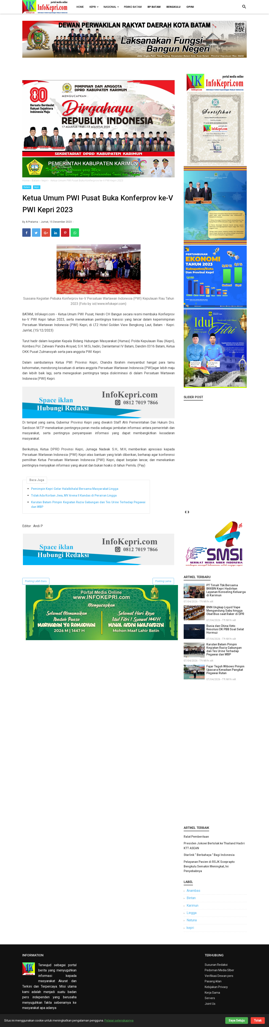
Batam (27, 187)
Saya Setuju (237, 1020)
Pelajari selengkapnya (118, 1020)
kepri (36, 187)
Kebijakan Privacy (216, 987)
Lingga (191, 913)
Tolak (257, 1020)
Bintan (191, 898)
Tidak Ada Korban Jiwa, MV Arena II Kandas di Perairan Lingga (74, 495)
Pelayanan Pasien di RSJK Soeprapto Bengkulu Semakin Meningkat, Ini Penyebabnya (209, 866)
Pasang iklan (213, 981)
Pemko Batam (133, 7)
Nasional (110, 7)
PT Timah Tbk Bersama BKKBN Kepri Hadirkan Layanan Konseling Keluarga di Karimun (226, 590)
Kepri (93, 7)
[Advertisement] (215, 752)
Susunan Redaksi (216, 964)
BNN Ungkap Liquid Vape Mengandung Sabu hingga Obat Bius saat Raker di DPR (225, 611)
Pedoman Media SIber (219, 970)
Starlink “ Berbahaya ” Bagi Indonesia (209, 855)
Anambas (193, 891)
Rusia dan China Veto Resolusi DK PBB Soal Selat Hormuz (225, 629)
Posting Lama (163, 581)
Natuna (192, 920)
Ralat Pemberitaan (196, 836)
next (188, 512)
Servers (210, 998)
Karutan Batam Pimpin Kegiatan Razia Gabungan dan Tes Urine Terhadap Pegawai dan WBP (88, 504)
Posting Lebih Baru (36, 581)
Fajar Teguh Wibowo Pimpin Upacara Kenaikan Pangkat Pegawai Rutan (225, 670)
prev (185, 512)
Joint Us (210, 1003)
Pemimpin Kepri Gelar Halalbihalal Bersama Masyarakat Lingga (74, 488)
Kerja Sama (212, 992)
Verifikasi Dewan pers (219, 976)
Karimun (192, 905)
